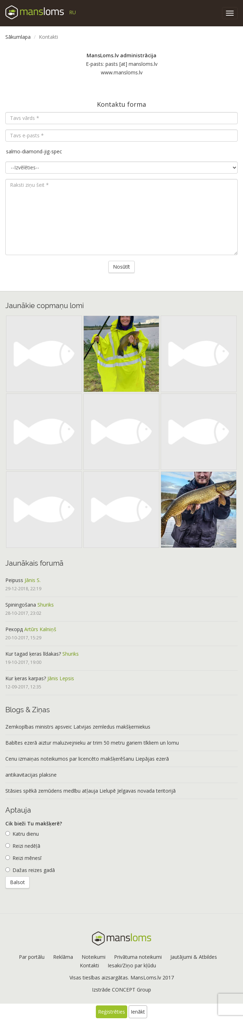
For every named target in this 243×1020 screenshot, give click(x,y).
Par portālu (32, 956)
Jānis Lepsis (60, 678)
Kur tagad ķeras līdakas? (33, 653)
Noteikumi (93, 956)
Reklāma (63, 956)
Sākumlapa (18, 36)
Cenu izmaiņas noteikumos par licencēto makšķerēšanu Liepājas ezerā (87, 758)
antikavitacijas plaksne (31, 774)
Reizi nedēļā (22, 845)
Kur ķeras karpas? (25, 678)
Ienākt (138, 1011)
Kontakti (89, 965)
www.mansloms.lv (122, 72)
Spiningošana (20, 604)
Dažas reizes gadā (30, 870)
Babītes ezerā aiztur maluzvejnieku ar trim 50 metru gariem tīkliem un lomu (92, 742)
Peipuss (14, 580)
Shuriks (45, 604)
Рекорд (14, 629)
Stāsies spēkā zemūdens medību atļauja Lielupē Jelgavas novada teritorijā (90, 790)
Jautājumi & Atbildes (193, 956)
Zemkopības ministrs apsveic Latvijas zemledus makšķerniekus (77, 726)
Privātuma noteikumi (138, 956)
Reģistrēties (111, 1011)
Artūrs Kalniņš (40, 629)
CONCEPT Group (131, 989)
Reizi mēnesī (23, 858)
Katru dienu (22, 833)
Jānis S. (33, 580)
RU (72, 12)
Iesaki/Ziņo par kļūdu (132, 965)
